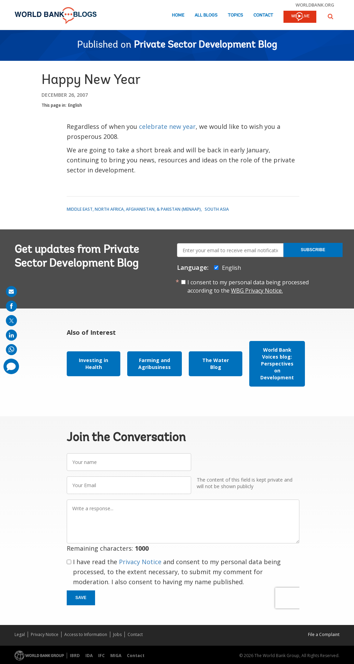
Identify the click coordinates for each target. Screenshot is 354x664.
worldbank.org (315, 5)
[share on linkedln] (11, 335)
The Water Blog (215, 363)
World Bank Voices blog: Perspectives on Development (277, 364)
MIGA (115, 655)
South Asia (217, 209)
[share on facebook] (11, 306)
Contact (263, 15)
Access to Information (85, 634)
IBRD (75, 655)
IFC (101, 655)
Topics (235, 15)
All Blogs (206, 15)
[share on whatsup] (11, 349)
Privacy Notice (140, 562)
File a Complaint (323, 634)
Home (178, 15)
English (75, 105)
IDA (89, 655)
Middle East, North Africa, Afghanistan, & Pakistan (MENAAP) (134, 209)
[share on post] (11, 320)
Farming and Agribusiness (154, 363)
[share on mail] (11, 291)
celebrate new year (167, 126)
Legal (20, 634)
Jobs (117, 634)
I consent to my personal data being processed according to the (248, 286)
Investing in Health (93, 363)
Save (80, 597)
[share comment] (11, 366)
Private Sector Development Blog (205, 45)
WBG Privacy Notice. (257, 290)
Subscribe (313, 249)
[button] (330, 16)
